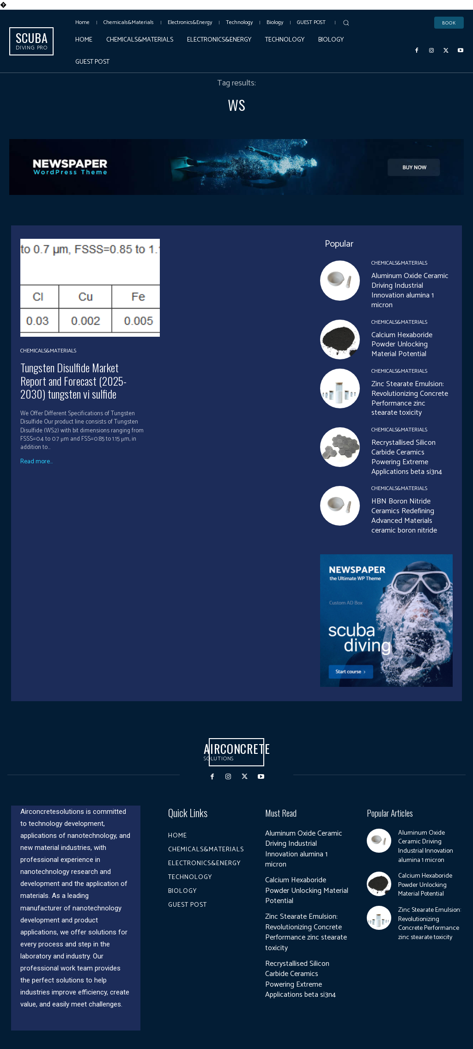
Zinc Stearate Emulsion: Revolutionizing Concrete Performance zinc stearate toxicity (409, 398)
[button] (346, 22)
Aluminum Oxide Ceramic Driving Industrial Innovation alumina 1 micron (410, 290)
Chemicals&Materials (48, 351)
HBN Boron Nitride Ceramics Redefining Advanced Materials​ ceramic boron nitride (404, 515)
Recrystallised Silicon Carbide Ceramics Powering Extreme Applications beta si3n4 (406, 457)
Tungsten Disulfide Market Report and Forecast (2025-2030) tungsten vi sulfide (73, 380)
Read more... (36, 462)
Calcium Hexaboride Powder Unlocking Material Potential (401, 345)
